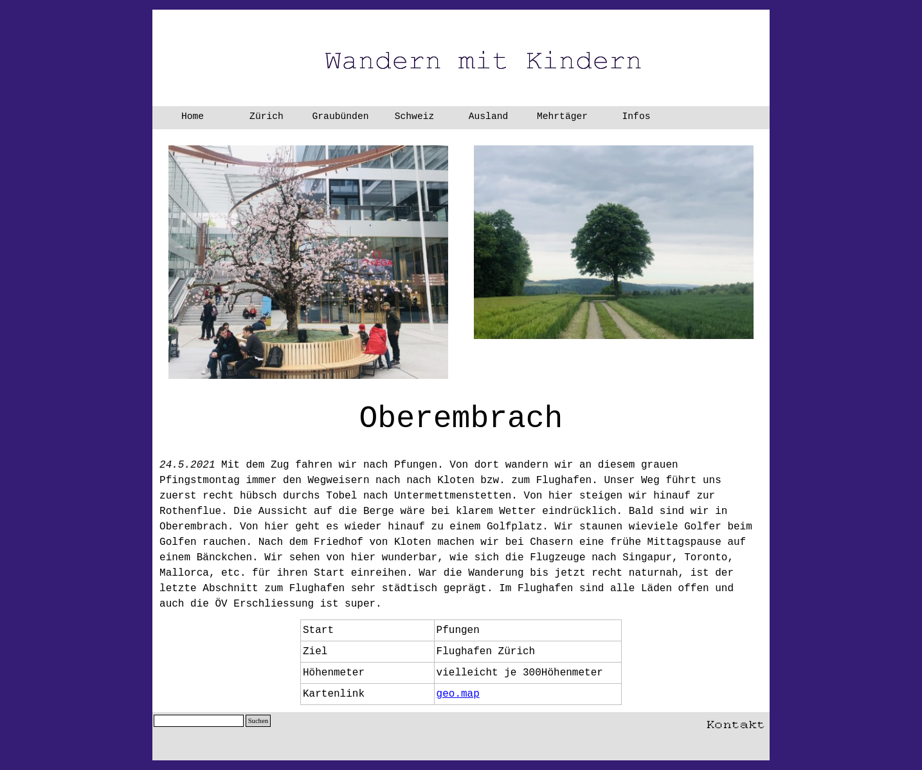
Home (192, 116)
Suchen (258, 720)
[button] (735, 721)
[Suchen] (199, 721)
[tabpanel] (461, 504)
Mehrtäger (562, 116)
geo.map (458, 694)
